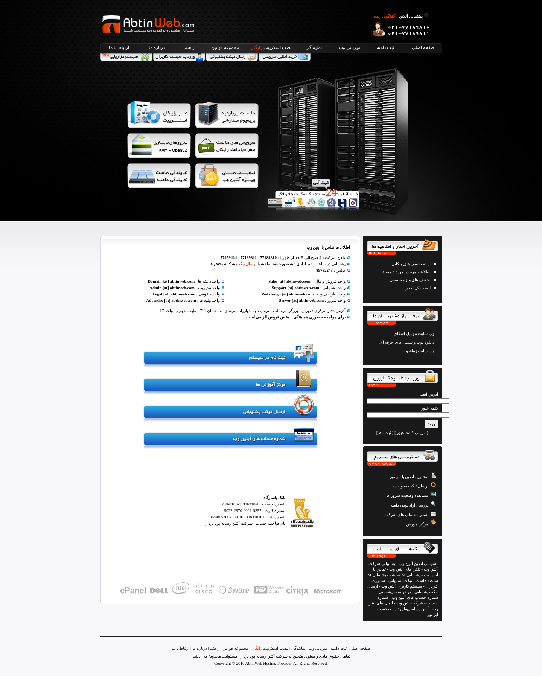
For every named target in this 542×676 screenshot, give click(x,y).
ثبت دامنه (385, 47)
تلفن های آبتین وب (404, 569)
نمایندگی (314, 47)
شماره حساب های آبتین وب (415, 597)
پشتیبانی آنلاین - (402, 16)
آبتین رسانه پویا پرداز (411, 608)
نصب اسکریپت (270, 47)
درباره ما (157, 47)
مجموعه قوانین (225, 47)
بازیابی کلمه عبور (411, 432)
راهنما (189, 47)
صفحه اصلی (423, 47)
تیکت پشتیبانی (400, 580)
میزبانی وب (349, 47)
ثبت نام (385, 432)
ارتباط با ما (119, 47)
